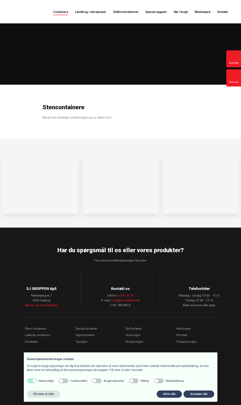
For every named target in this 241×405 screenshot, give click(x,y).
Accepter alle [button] (199, 394)
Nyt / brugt (181, 12)
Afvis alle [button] (169, 394)
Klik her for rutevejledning (41, 305)
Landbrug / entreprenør (90, 12)
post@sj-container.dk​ (125, 300)
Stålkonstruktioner (126, 12)
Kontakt (222, 12)
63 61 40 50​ (126, 295)
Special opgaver (156, 12)
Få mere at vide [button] (43, 394)
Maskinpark (203, 12)
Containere (60, 12)
